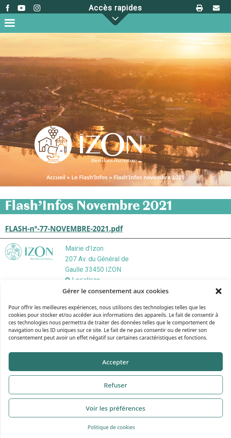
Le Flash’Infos (90, 177)
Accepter (115, 362)
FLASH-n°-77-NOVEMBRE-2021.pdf (64, 229)
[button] (218, 291)
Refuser (115, 385)
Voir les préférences (115, 408)
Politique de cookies (111, 427)
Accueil (55, 177)
